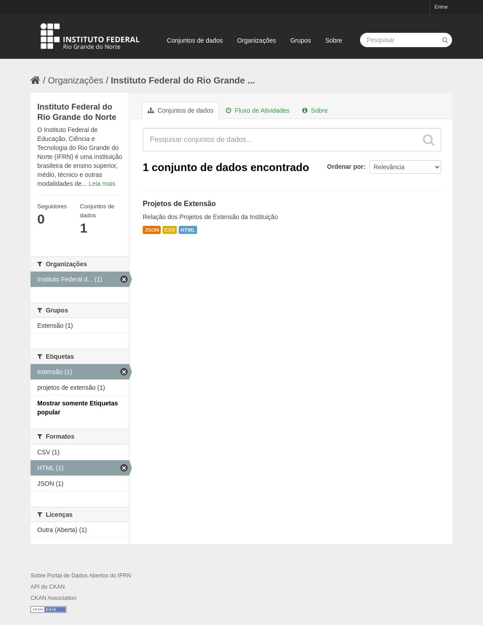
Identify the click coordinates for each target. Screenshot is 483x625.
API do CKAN (48, 587)
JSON (152, 230)
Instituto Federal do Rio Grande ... (183, 80)
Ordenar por (345, 166)
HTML (187, 230)
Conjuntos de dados (195, 40)
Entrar (441, 6)
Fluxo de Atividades (257, 110)
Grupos (300, 40)
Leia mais (101, 183)
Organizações (256, 40)
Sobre (333, 40)
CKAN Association (53, 598)
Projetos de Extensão (179, 203)
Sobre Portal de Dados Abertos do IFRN (81, 575)
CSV (169, 230)
